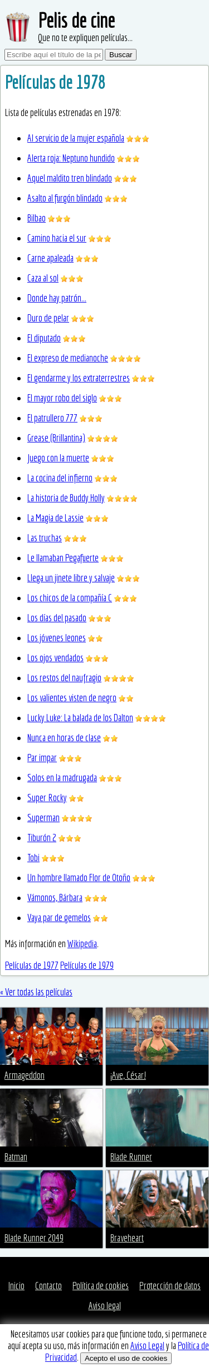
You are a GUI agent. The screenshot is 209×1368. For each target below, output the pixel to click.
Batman (15, 1157)
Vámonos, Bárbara (54, 897)
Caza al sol (43, 278)
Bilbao (36, 218)
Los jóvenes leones (56, 637)
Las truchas (44, 538)
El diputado (44, 338)
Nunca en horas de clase (64, 737)
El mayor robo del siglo (62, 398)
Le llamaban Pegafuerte (63, 558)
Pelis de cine (76, 20)
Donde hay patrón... (56, 298)
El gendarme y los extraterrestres (78, 378)
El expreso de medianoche (67, 358)
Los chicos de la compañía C (69, 597)
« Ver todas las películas (36, 992)
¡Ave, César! (128, 1075)
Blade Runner (131, 1157)
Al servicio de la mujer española (75, 138)
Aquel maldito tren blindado (69, 178)
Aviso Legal (147, 1345)
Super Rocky (47, 797)
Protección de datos (170, 1285)
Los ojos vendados (55, 657)
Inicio (16, 1285)
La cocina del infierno (60, 478)
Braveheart (127, 1238)
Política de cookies (100, 1285)
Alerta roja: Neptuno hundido (71, 158)
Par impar (42, 757)
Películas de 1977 (32, 965)
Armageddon (24, 1075)
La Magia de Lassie (55, 518)
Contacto (48, 1285)
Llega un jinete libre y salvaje (71, 578)
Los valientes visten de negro (71, 697)
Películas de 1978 (55, 82)
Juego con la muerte (58, 458)
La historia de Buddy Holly (66, 498)
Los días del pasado (56, 617)
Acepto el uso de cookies (126, 1358)
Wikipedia (82, 943)
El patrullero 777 (52, 418)
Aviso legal (105, 1305)
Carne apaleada (50, 258)
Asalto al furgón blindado (65, 198)
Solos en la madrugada (62, 777)
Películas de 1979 (87, 965)
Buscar (120, 55)
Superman (43, 817)
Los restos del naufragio (64, 677)
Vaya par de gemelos (59, 917)
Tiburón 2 (41, 837)
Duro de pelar (48, 318)
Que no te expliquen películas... (85, 37)
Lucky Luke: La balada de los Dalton (80, 717)
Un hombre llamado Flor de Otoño (78, 877)
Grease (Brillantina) (56, 438)
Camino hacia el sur (56, 238)
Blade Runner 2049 (34, 1238)
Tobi (33, 857)
